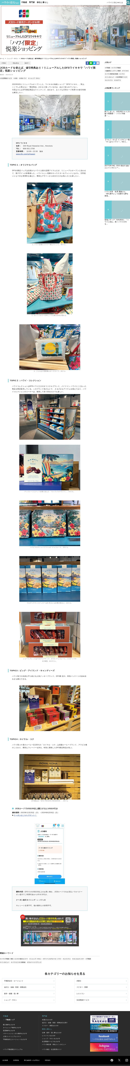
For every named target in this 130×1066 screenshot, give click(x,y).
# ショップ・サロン (33, 78)
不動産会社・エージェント (14, 981)
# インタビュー (5, 961)
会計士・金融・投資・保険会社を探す (55, 1013)
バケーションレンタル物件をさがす (15, 1024)
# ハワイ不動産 (116, 68)
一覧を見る (15, 63)
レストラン (40, 990)
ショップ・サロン (12, 58)
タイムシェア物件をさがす (12, 1018)
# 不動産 (87, 958)
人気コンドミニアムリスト (12, 1027)
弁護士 (38, 981)
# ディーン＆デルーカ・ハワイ (52, 958)
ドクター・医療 (106, 981)
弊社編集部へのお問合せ (34, 1051)
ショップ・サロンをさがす (51, 1029)
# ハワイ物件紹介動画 (111, 74)
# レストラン (66, 958)
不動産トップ (10, 1010)
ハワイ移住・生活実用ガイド (52, 1040)
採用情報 (16, 1051)
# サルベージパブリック (34, 961)
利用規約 (51, 1051)
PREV (4, 63)
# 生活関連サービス (6, 78)
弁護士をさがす (47, 1010)
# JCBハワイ (22, 78)
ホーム (2, 58)
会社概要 (5, 1051)
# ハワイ (122, 74)
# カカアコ (117, 80)
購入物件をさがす (9, 1015)
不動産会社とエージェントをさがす (15, 1030)
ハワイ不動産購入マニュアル (13, 1040)
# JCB (15, 78)
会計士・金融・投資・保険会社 (79, 981)
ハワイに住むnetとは (116, 2)
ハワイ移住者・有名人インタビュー (54, 1035)
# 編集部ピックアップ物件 (113, 71)
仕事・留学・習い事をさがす (52, 1023)
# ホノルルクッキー (77, 958)
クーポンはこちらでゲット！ (25, 815)
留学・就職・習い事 (12, 990)
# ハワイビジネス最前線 (18, 961)
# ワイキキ (125, 71)
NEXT (26, 63)
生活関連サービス (106, 990)
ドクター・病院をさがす (50, 1016)
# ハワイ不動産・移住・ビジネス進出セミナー (14, 958)
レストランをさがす (49, 1026)
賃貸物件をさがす (9, 1021)
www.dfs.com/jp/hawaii (25, 154)
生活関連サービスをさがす (51, 1032)
